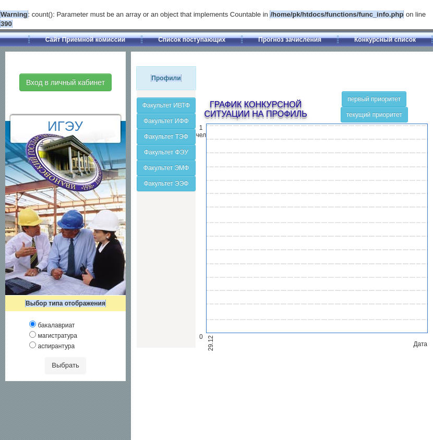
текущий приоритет (374, 114)
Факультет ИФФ (166, 121)
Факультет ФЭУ (166, 152)
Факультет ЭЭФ (165, 183)
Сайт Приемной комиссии (85, 39)
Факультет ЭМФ (166, 168)
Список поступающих (191, 39)
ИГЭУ (65, 126)
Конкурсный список (385, 39)
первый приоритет (374, 99)
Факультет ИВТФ (166, 105)
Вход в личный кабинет (65, 82)
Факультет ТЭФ (166, 136)
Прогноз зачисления (289, 39)
